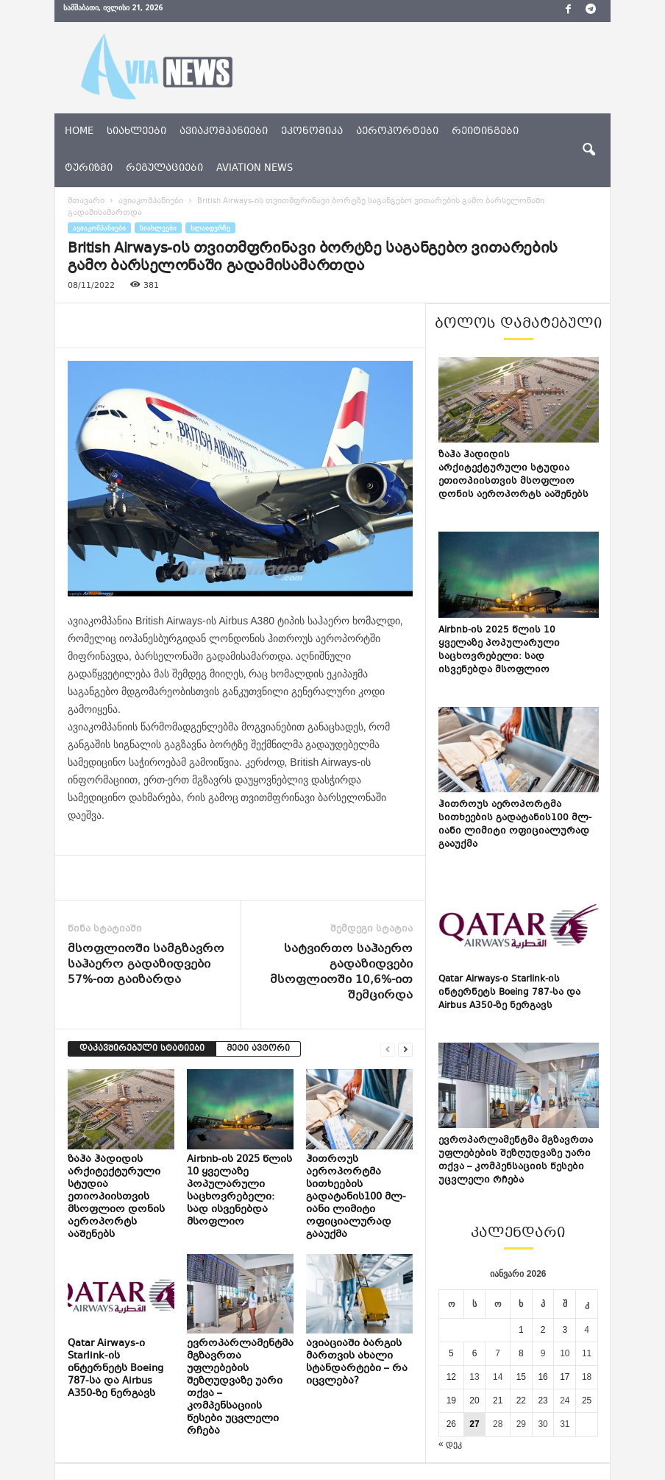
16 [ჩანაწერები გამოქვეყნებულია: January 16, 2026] (542, 1377)
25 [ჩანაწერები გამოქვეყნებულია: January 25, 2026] (586, 1400)
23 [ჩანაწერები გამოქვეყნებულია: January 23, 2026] (542, 1400)
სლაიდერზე (210, 228)
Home (79, 131)
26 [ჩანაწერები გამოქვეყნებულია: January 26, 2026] (451, 1424)
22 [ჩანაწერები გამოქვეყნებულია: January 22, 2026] (521, 1400)
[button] (588, 150)
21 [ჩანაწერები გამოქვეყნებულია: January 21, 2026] (497, 1400)
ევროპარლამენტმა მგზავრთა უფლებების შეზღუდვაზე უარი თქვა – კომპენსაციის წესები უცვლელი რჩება (240, 1387)
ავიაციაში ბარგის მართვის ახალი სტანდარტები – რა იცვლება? (357, 1362)
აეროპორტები (397, 131)
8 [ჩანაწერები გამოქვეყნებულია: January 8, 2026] (521, 1353)
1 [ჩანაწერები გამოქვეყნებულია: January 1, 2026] (521, 1330)
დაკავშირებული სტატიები (142, 1049)
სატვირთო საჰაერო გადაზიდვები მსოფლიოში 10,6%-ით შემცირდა (341, 973)
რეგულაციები (164, 168)
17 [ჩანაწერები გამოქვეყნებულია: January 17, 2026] (564, 1377)
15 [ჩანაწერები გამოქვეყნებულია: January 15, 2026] (521, 1377)
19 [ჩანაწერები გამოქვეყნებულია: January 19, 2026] (451, 1400)
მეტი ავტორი (258, 1049)
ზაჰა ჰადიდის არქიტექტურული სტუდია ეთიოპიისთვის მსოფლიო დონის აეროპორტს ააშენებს (116, 1197)
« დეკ (450, 1444)
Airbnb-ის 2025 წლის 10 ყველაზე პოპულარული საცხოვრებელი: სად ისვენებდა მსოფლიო (239, 1191)
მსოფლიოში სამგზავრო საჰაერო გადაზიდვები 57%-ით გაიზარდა (146, 965)
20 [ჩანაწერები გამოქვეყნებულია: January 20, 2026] (474, 1400)
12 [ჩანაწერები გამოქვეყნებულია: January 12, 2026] (451, 1377)
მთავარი (86, 201)
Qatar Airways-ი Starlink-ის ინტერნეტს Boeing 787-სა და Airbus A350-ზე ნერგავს (115, 1368)
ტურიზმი (89, 168)
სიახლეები (136, 131)
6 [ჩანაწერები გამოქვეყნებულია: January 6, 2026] (474, 1353)
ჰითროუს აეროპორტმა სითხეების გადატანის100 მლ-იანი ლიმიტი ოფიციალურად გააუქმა (356, 1197)
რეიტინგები (485, 131)
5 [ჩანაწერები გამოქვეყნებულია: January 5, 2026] (451, 1353)
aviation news (254, 168)
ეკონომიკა (312, 131)
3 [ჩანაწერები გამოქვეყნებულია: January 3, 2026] (564, 1330)
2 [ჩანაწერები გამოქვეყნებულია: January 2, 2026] (543, 1330)
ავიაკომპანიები (223, 131)
